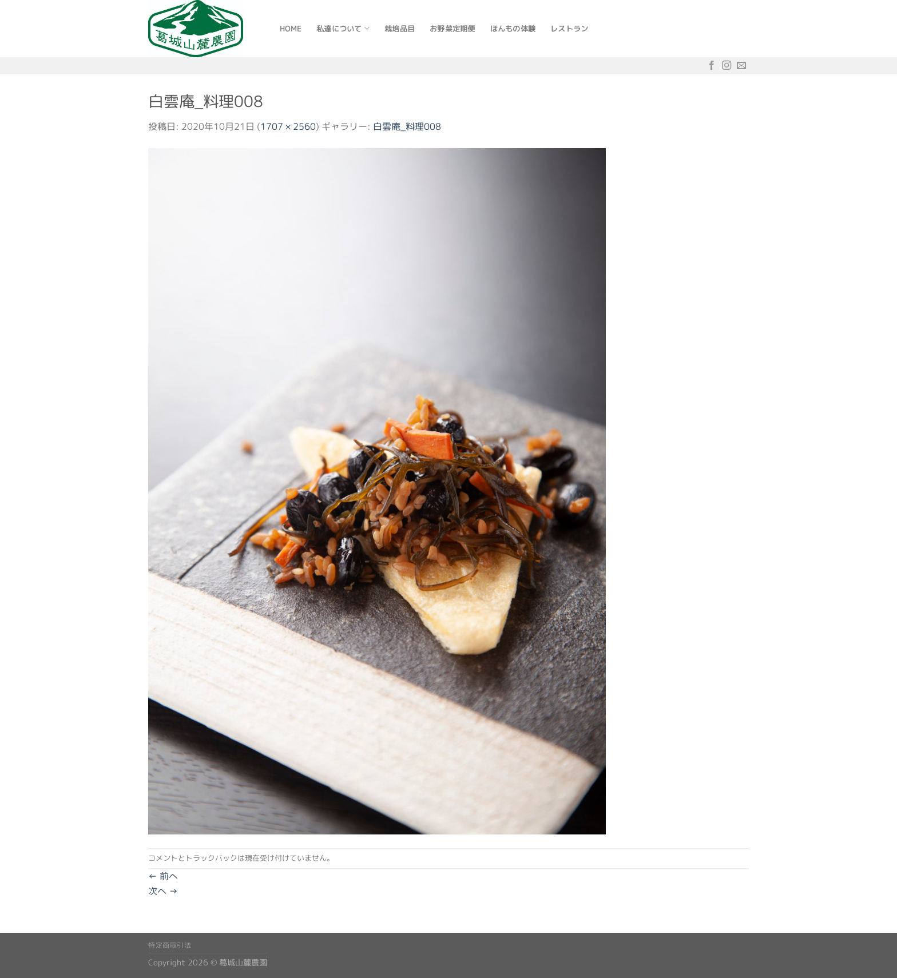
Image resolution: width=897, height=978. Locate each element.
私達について (343, 28)
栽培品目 (399, 28)
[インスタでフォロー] (726, 65)
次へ (163, 891)
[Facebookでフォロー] (711, 65)
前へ (163, 876)
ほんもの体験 (513, 28)
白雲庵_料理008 (407, 126)
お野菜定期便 (452, 28)
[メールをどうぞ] (741, 65)
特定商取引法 (170, 945)
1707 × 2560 (288, 126)
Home (290, 28)
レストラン (569, 28)
